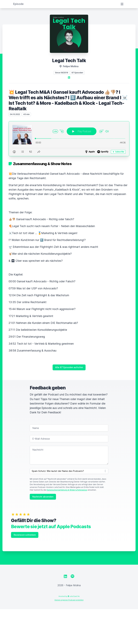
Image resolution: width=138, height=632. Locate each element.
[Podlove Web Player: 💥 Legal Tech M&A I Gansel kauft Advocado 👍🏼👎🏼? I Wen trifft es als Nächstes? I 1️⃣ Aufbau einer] (69, 138)
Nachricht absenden (42, 496)
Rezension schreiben (25, 535)
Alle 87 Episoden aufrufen (69, 367)
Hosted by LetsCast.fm (69, 596)
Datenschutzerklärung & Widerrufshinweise (67, 490)
